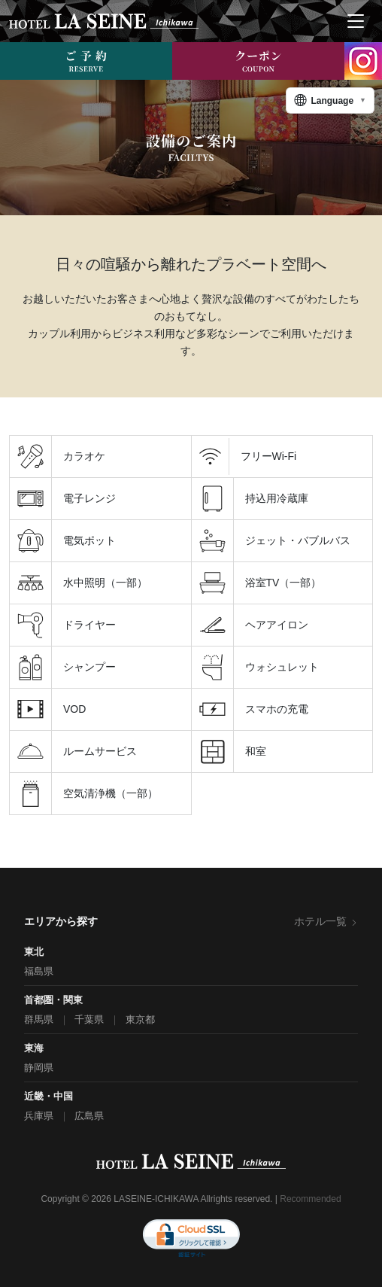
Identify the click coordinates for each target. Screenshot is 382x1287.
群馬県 (38, 1019)
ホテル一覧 (326, 921)
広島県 (89, 1115)
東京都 (140, 1019)
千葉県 (89, 1019)
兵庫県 (38, 1115)
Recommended (310, 1199)
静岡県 (38, 1067)
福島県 (38, 971)
